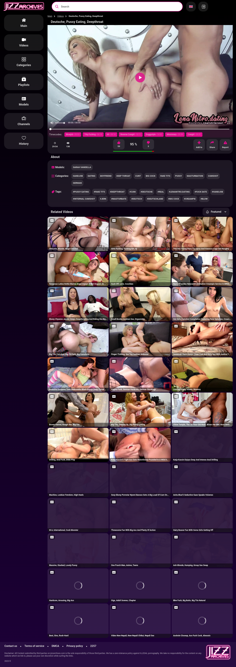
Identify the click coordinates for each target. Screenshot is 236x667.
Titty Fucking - (93, 134)
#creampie (190, 199)
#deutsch (136, 199)
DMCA (55, 646)
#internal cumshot (84, 199)
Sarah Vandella (82, 167)
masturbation (195, 176)
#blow (204, 199)
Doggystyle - (154, 134)
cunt (138, 176)
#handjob (217, 192)
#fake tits (99, 192)
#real (160, 192)
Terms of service (34, 646)
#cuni (132, 192)
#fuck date (201, 192)
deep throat (123, 176)
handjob (78, 176)
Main (50, 16)
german (77, 183)
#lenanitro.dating (179, 192)
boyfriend (105, 176)
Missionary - (175, 134)
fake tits (165, 176)
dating (91, 176)
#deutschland (155, 199)
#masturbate (119, 199)
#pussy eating (81, 192)
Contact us (10, 646)
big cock (150, 176)
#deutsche (147, 192)
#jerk (103, 199)
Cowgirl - (194, 134)
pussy (178, 176)
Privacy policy (75, 646)
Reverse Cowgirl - (130, 134)
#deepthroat (117, 192)
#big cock (173, 199)
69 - (111, 134)
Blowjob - (72, 134)
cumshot (213, 176)
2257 (93, 646)
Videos (60, 16)
